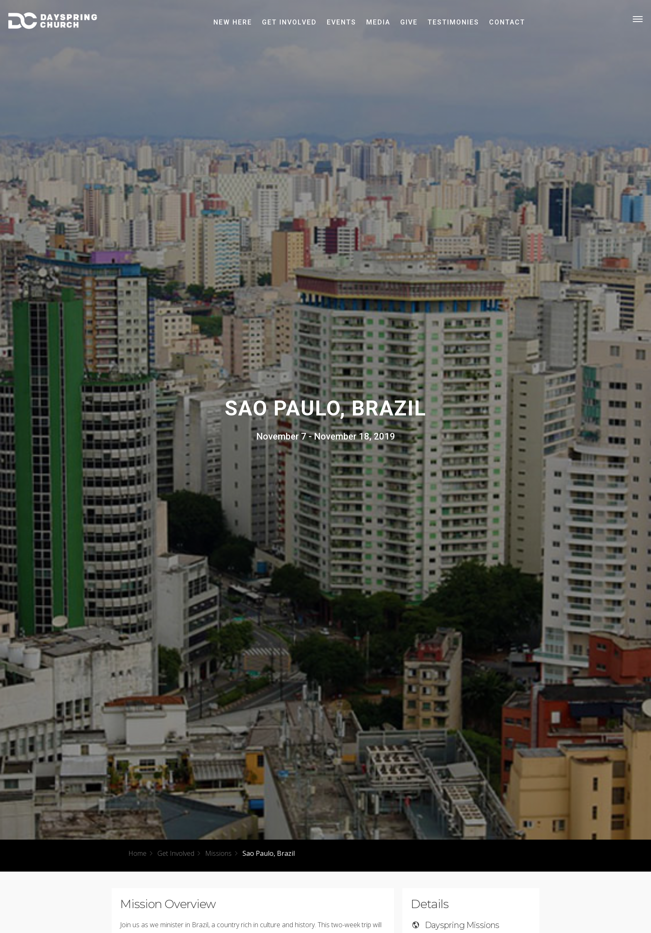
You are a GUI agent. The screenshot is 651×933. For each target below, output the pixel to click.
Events (341, 22)
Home (137, 853)
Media (378, 22)
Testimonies (453, 22)
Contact (507, 22)
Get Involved (289, 22)
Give (409, 22)
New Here (232, 22)
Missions (218, 853)
